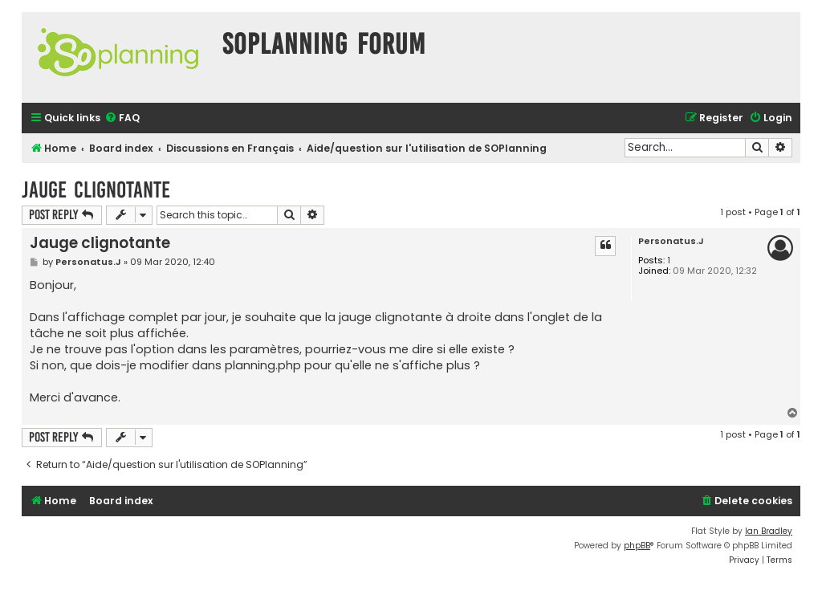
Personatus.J (671, 241)
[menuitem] (122, 118)
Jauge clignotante (96, 189)
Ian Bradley (768, 531)
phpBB (637, 546)
